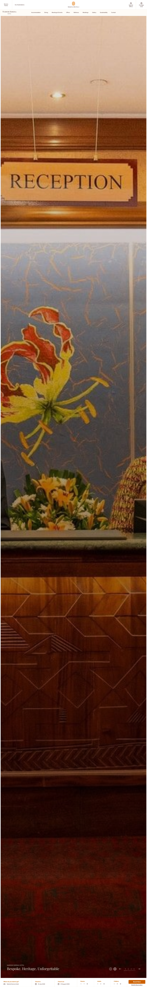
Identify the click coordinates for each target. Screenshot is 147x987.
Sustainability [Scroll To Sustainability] (103, 12)
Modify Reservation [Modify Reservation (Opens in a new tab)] (136, 985)
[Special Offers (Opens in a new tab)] (131, 5)
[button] (43, 982)
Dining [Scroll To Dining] (46, 12)
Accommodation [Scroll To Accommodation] (36, 12)
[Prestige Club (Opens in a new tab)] (141, 5)
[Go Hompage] (73, 4)
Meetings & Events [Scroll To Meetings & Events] (57, 12)
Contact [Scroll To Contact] (113, 12)
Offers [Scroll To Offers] (68, 12)
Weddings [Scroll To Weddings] (85, 12)
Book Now (137, 982)
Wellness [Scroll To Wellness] (76, 12)
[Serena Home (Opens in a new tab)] (6, 5)
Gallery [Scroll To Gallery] (94, 12)
